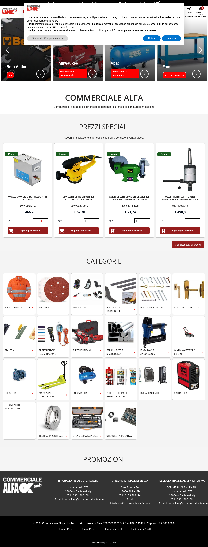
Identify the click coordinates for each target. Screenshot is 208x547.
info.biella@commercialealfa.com (130, 503)
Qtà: (10, 220)
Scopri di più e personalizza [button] (47, 38)
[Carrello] (201, 9)
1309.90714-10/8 (129, 206)
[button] (7, 50)
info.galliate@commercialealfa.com (83, 499)
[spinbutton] (36, 221)
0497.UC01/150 (28, 206)
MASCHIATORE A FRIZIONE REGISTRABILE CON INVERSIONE (180, 198)
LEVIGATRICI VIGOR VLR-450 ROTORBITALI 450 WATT (79, 198)
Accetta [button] (171, 38)
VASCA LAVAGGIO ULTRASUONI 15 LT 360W (27, 198)
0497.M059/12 (180, 206)
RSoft (114, 543)
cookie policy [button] (50, 20)
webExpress (104, 543)
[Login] (189, 9)
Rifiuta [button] (152, 38)
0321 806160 (81, 495)
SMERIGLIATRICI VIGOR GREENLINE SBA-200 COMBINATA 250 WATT (129, 198)
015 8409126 (133, 495)
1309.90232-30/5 (78, 206)
